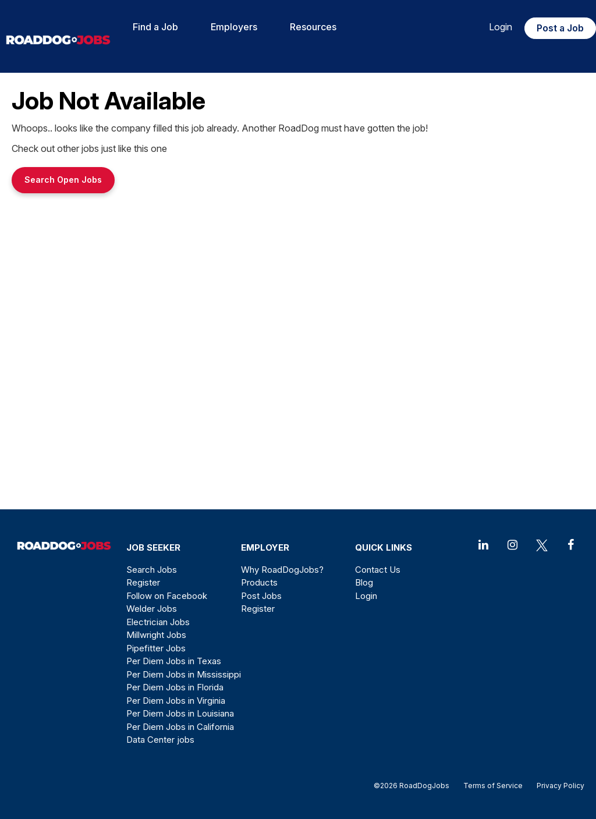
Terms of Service (493, 785)
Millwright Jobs (156, 634)
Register (143, 582)
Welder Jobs (151, 608)
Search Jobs (151, 569)
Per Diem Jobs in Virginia (175, 700)
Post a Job (560, 28)
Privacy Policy (557, 785)
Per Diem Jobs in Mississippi (183, 674)
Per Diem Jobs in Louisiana (180, 713)
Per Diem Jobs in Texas (173, 660)
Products (259, 582)
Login (500, 27)
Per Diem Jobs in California (180, 726)
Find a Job (155, 27)
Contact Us (377, 569)
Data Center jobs (160, 739)
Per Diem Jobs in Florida (175, 687)
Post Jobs (261, 595)
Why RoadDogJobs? (282, 569)
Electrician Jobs (158, 621)
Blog (364, 582)
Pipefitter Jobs (156, 648)
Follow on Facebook (166, 595)
